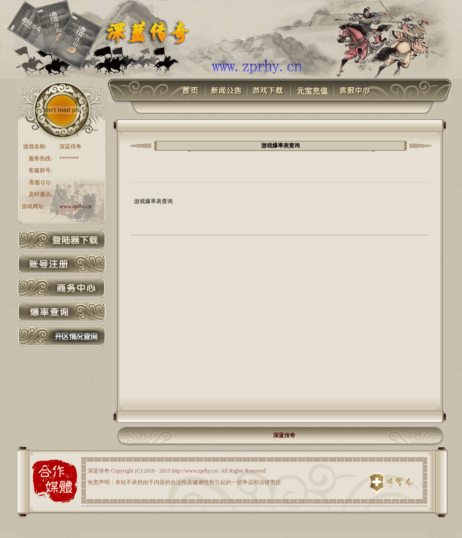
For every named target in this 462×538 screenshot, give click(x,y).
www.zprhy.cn (75, 206)
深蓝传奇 (284, 435)
